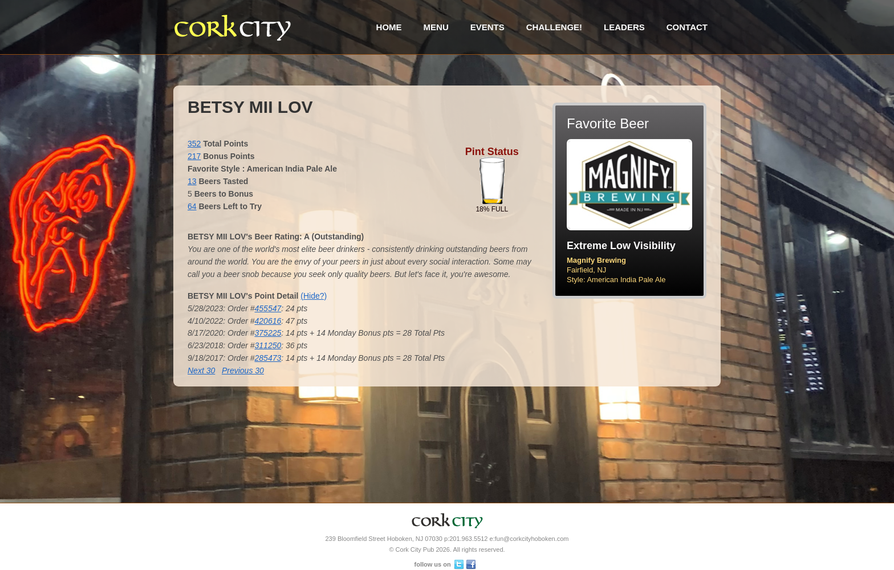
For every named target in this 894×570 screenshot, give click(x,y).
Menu (436, 27)
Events (487, 27)
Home (389, 27)
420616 (268, 320)
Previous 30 (243, 370)
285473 (268, 358)
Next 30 (201, 370)
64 (192, 206)
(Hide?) (313, 295)
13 (192, 181)
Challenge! (554, 27)
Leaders (624, 27)
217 (194, 156)
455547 (268, 308)
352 (194, 143)
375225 (268, 332)
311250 (268, 345)
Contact (687, 27)
